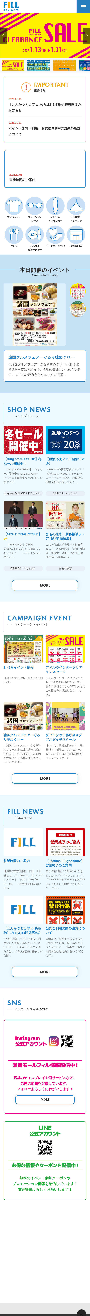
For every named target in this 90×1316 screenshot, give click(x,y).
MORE (45, 585)
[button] (3, 35)
